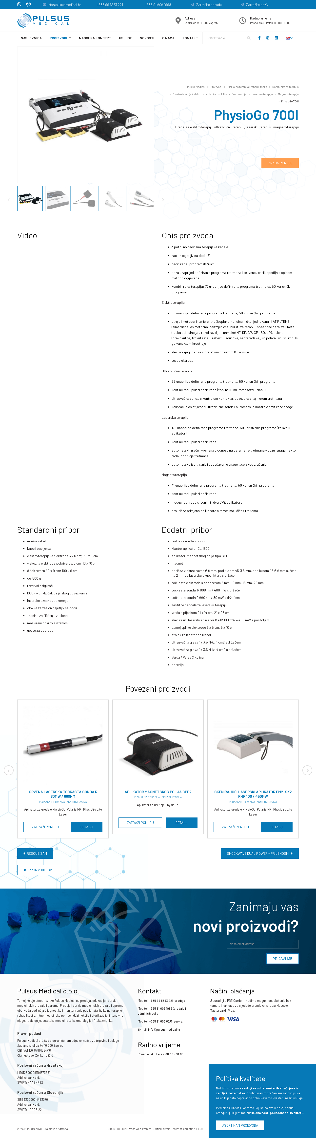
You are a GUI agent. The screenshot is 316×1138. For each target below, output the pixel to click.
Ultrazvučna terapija (233, 94)
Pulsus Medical (196, 86)
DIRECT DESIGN (117, 1128)
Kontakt (190, 38)
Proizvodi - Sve (38, 870)
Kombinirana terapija (285, 86)
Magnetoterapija (288, 94)
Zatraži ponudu (45, 827)
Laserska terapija (262, 94)
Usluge (125, 38)
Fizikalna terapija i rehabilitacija (247, 86)
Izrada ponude (280, 163)
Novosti (147, 38)
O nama (168, 38)
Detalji (86, 827)
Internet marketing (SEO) (187, 1128)
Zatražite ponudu (206, 4)
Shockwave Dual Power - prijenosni (260, 853)
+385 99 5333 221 (110, 4)
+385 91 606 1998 (158, 4)
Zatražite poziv (254, 4)
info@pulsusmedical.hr (64, 4)
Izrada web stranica (140, 1128)
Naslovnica (31, 38)
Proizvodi (58, 38)
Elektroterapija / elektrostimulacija (194, 94)
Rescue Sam (35, 853)
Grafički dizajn (162, 1128)
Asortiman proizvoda (240, 1125)
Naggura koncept (95, 38)
